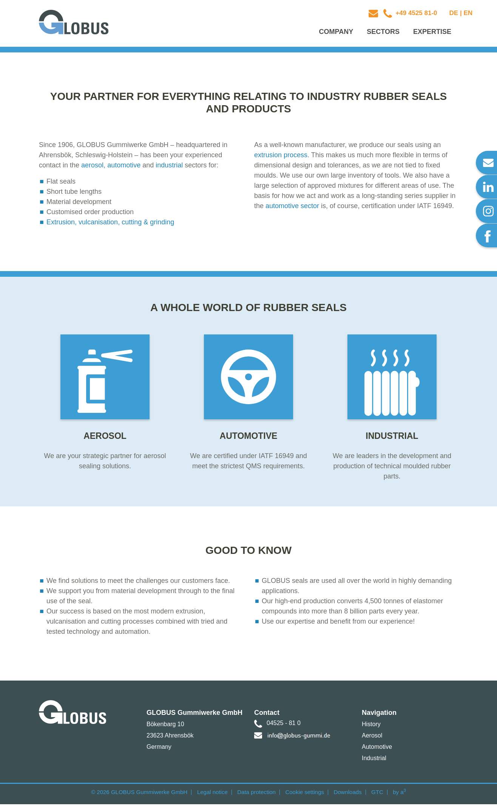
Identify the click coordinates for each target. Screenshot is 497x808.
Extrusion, (61, 223)
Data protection (256, 796)
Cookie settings (304, 796)
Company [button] (336, 32)
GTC (377, 796)
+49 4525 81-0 (415, 13)
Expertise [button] (432, 32)
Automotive (377, 750)
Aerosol (372, 739)
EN (467, 13)
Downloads (347, 796)
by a (399, 796)
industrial (169, 166)
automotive (123, 166)
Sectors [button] (383, 32)
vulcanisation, (99, 223)
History (371, 728)
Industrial (374, 762)
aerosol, (93, 166)
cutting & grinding (147, 223)
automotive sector (292, 207)
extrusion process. (281, 156)
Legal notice (212, 796)
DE (453, 13)
